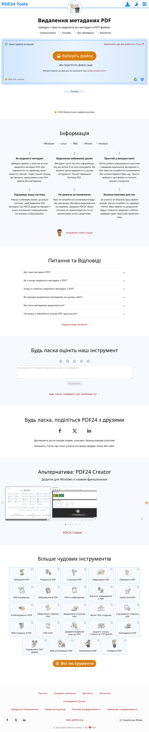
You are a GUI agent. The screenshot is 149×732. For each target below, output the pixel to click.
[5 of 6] (80, 524)
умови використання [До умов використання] (96, 71)
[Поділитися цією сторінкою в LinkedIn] (89, 431)
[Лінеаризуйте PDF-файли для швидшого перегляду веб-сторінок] (61, 646)
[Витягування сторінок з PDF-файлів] (100, 611)
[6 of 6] (83, 524)
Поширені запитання (65, 693)
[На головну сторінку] (15, 4)
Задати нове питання (74, 324)
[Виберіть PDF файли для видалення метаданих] (74, 55)
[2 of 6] (69, 524)
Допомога (87, 693)
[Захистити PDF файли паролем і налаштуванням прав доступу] (127, 593)
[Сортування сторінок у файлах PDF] (127, 611)
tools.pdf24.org (74, 720)
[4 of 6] (76, 524)
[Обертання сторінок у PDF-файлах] (48, 611)
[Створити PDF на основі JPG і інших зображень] (48, 593)
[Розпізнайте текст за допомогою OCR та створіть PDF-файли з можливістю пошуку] (48, 628)
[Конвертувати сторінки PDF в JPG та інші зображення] (74, 593)
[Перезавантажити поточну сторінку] (74, 7)
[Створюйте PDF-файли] (114, 646)
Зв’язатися (104, 693)
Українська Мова (132, 720)
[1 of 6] (65, 524)
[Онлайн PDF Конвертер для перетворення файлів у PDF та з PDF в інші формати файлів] (21, 593)
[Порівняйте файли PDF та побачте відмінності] (34, 646)
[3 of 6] (72, 524)
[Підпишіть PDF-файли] (127, 575)
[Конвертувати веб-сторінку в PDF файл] (21, 628)
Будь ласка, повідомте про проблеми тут (73, 394)
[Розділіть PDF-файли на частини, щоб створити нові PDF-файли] (48, 575)
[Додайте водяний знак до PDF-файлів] (74, 628)
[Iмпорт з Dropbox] (142, 79)
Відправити (74, 383)
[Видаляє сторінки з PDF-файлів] (74, 611)
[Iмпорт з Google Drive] (136, 79)
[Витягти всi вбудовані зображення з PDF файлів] (100, 593)
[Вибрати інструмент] (144, 4)
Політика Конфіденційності (86, 709)
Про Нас (42, 693)
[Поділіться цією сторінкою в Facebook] (60, 431)
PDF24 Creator (72, 532)
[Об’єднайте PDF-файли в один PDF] (21, 575)
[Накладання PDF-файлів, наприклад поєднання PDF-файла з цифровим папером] (127, 628)
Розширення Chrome (74, 701)
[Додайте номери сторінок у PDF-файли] (100, 628)
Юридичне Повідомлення (25, 709)
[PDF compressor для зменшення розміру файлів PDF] (74, 575)
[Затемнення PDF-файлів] (87, 646)
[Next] (146, 502)
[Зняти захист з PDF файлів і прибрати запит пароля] (21, 611)
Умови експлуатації (55, 709)
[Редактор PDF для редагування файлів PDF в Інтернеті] (100, 575)
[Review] (74, 372)
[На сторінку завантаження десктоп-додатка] (128, 4)
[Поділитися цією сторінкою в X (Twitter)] (74, 431)
